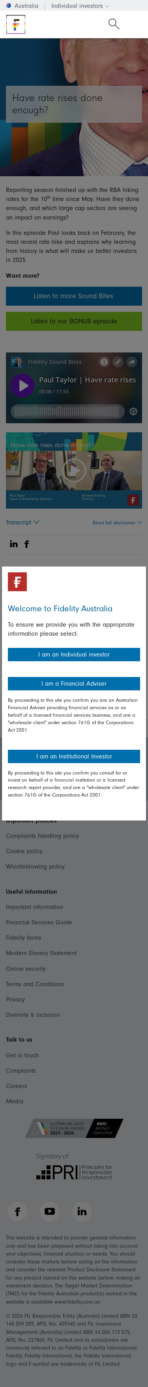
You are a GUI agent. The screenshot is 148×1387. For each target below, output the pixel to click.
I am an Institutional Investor (74, 756)
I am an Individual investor (74, 654)
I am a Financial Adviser (74, 683)
